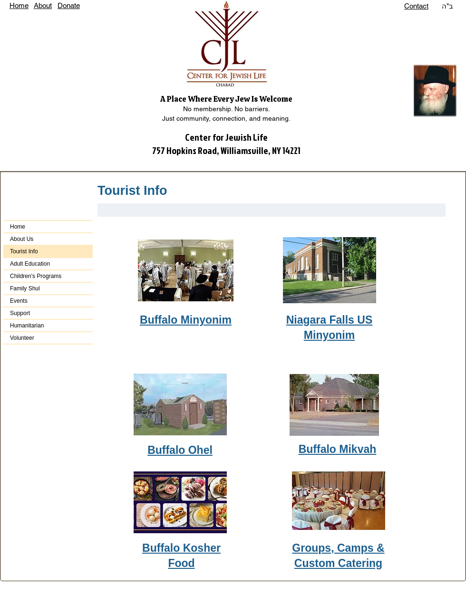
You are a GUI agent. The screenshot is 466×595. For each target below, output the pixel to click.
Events (19, 301)
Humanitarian (27, 325)
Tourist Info (24, 251)
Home (19, 5)
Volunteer (22, 338)
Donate (69, 5)
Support (20, 313)
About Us (21, 239)
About (43, 5)
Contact (416, 6)
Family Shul (25, 288)
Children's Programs (35, 276)
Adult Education (30, 263)
